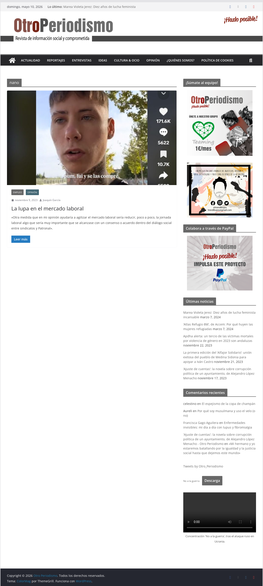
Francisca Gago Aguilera (200, 423)
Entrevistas (82, 60)
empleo (17, 192)
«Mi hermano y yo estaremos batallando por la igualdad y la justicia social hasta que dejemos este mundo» (219, 448)
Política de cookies (217, 60)
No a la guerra (191, 481)
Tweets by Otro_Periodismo (203, 466)
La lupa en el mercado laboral (47, 208)
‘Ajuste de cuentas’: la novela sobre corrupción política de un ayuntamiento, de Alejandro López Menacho (218, 373)
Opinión (153, 60)
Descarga (212, 480)
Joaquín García (52, 200)
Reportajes (56, 60)
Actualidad (30, 60)
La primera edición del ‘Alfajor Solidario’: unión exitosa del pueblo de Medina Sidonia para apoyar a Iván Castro (217, 357)
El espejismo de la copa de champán (228, 404)
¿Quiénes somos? (180, 60)
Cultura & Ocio (126, 60)
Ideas (103, 60)
